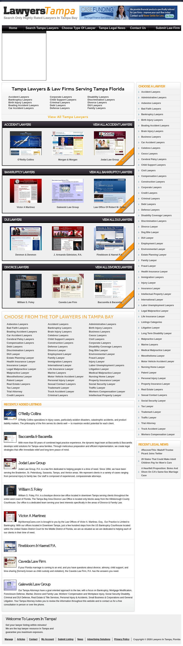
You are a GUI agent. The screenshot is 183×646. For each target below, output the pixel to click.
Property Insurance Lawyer (155, 384)
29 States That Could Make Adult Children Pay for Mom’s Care (158, 461)
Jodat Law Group (110, 159)
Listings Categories (151, 322)
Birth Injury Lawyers (20, 102)
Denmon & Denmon (25, 254)
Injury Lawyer (148, 283)
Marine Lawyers (149, 344)
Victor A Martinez (26, 207)
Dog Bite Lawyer (150, 232)
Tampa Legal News (112, 28)
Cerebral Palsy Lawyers (153, 159)
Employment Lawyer (152, 243)
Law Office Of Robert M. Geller (110, 207)
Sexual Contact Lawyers (154, 395)
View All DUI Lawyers (117, 219)
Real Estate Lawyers (152, 389)
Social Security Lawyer (153, 400)
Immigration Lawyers (152, 277)
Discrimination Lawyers (101, 99)
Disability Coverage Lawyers (156, 215)
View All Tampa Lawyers (68, 117)
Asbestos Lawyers (151, 103)
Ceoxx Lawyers (149, 153)
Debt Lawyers (58, 105)
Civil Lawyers (148, 170)
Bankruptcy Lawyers (20, 99)
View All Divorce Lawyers (113, 267)
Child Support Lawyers (63, 99)
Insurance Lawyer (150, 288)
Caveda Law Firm (68, 302)
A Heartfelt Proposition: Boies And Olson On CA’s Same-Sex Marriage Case (159, 472)
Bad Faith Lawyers (151, 108)
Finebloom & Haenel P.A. (110, 254)
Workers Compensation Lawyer (158, 434)
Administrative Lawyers (153, 97)
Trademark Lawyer (151, 412)
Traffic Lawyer (148, 417)
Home (13, 28)
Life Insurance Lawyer (153, 316)
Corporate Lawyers (61, 96)
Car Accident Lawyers (21, 108)
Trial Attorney (148, 423)
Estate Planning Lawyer (153, 254)
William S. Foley (25, 302)
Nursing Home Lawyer (153, 367)
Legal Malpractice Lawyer (154, 311)
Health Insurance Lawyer (154, 271)
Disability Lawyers (98, 96)
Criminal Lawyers (60, 102)
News (80, 639)
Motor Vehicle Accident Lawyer (157, 361)
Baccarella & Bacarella (110, 302)
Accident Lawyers (18, 96)
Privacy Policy (121, 639)
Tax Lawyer (147, 406)
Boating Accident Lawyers (23, 105)
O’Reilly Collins (26, 159)
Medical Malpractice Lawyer (156, 350)
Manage (9, 639)
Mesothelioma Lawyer (153, 356)
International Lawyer (152, 299)
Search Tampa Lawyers (42, 28)
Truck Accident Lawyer (153, 429)
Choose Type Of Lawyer (79, 28)
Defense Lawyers (60, 108)
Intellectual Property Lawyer (156, 294)
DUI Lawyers (95, 105)
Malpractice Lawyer (151, 339)
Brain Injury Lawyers (152, 131)
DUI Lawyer (147, 238)
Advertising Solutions (98, 639)
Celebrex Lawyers (150, 148)
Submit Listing (65, 639)
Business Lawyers (151, 137)
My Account (47, 639)
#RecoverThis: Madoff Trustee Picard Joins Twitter (157, 452)
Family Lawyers (97, 108)
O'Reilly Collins (29, 413)
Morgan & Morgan (67, 159)
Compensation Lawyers (153, 176)
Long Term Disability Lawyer (156, 333)
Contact (33, 639)
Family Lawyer (149, 260)
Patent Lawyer (148, 372)
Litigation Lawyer (150, 327)
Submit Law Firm (168, 28)
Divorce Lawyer (149, 226)
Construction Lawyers (153, 181)
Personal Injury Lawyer (153, 378)
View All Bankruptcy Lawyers (110, 172)
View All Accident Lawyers (112, 124)
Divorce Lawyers (97, 102)
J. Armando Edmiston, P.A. (68, 254)
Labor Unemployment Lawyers (157, 305)
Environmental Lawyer (153, 249)
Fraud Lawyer (148, 266)
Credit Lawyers (149, 193)
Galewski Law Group (68, 207)
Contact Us (138, 28)
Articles (21, 639)
